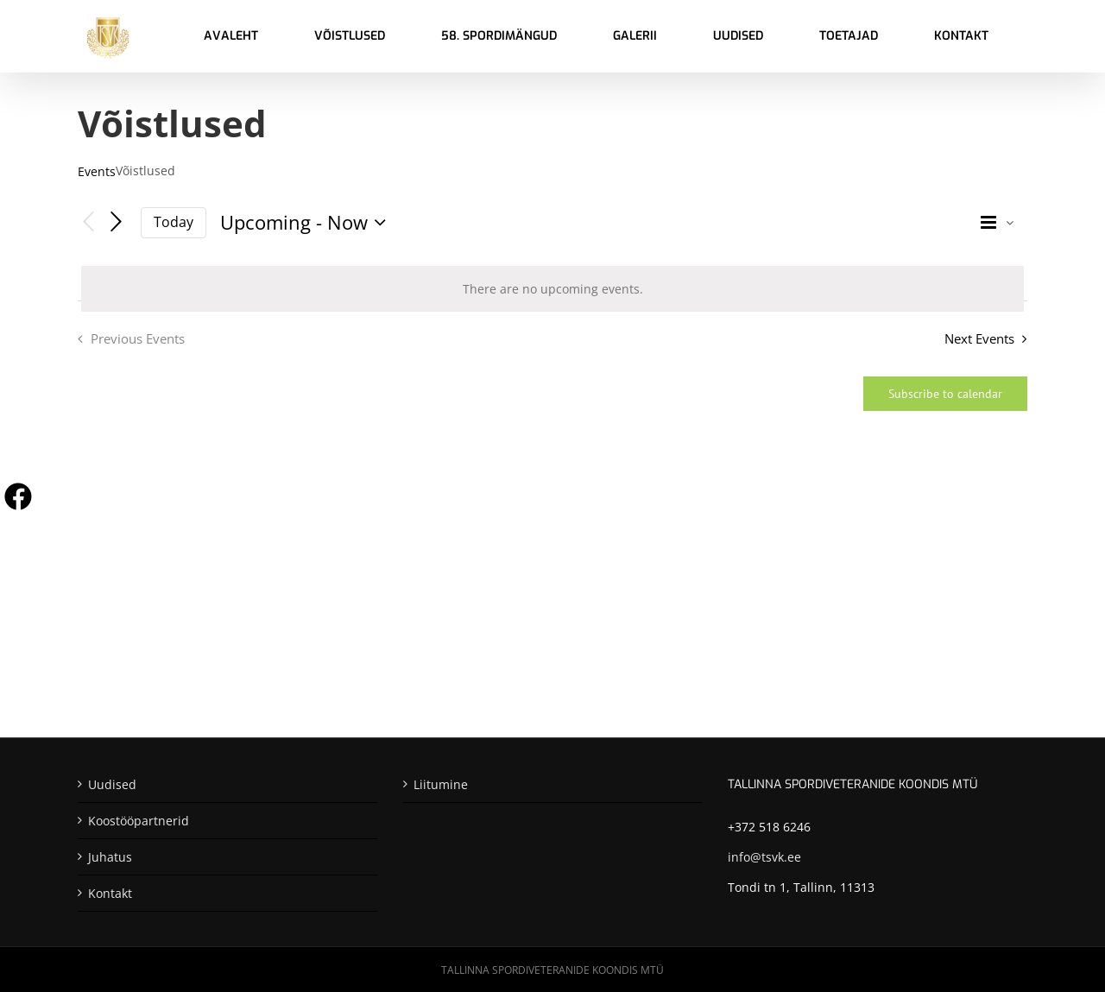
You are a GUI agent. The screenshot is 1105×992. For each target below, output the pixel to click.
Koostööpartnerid (138, 820)
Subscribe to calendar (945, 394)
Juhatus (110, 857)
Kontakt (110, 893)
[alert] (552, 289)
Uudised (112, 784)
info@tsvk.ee (764, 857)
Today (173, 221)
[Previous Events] (88, 222)
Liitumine (441, 784)
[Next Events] (116, 222)
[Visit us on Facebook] (18, 496)
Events (97, 171)
